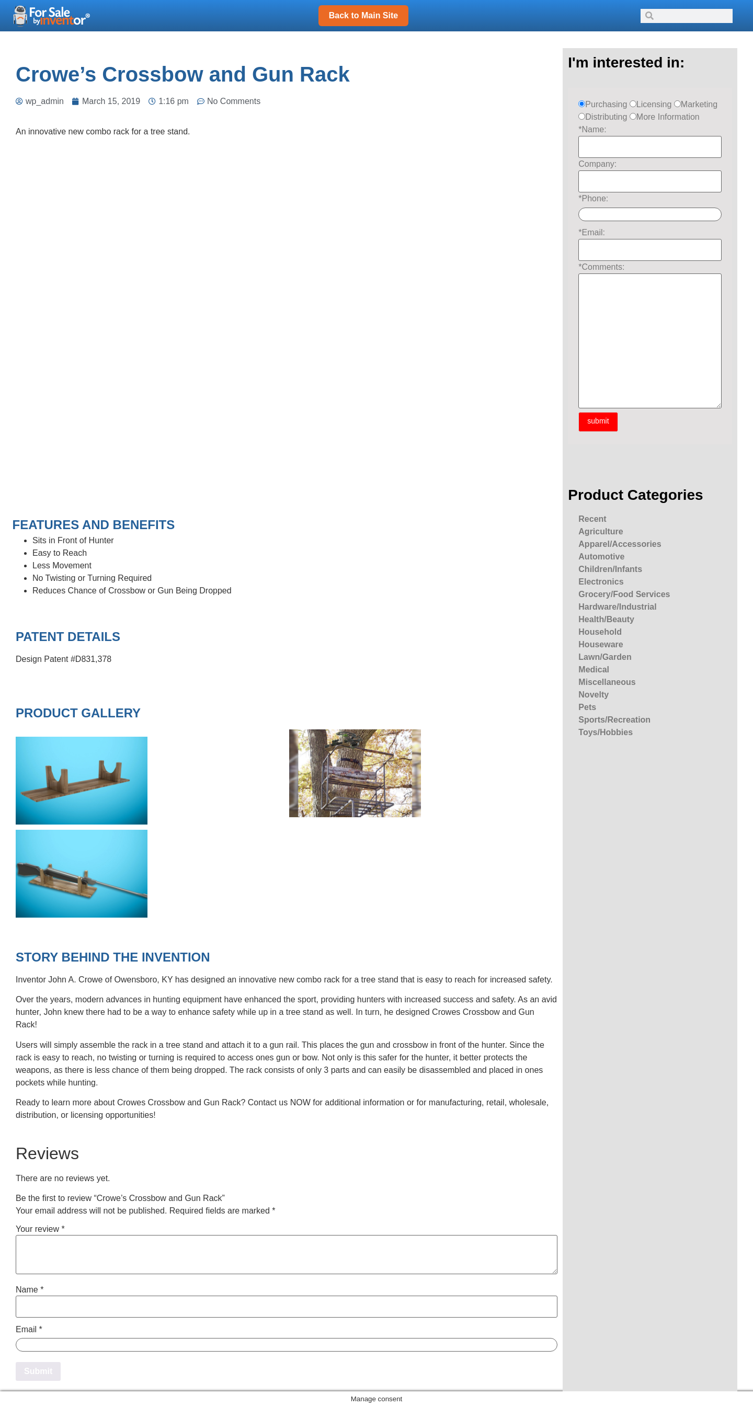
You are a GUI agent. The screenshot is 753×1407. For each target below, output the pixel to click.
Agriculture (600, 531)
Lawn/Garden (604, 657)
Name (29, 1290)
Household (600, 631)
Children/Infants (610, 569)
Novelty (593, 694)
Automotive (601, 556)
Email (29, 1329)
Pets (587, 707)
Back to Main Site (363, 15)
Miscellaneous (606, 682)
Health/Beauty (606, 619)
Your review (40, 1229)
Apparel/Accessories (619, 544)
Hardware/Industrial (617, 606)
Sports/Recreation (614, 719)
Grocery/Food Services (624, 594)
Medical (593, 669)
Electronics (600, 581)
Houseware (600, 644)
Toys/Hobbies (605, 732)
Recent (592, 518)
